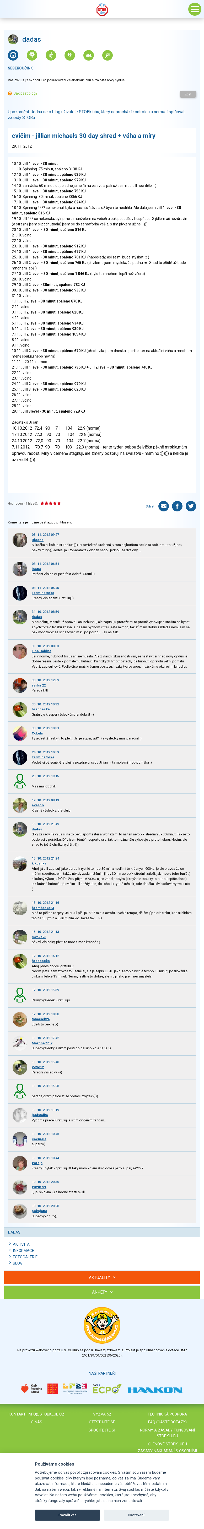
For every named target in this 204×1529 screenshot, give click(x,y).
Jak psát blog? (25, 93)
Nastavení (136, 1515)
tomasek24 (41, 1019)
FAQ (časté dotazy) (167, 1422)
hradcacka (41, 709)
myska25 (39, 937)
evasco (38, 805)
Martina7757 (42, 1043)
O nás (36, 1422)
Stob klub (102, 9)
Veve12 (38, 1067)
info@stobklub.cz (46, 1414)
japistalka (40, 1115)
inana (36, 569)
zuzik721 (39, 1187)
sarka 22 (39, 685)
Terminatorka (43, 593)
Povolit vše (67, 1515)
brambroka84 (43, 908)
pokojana (39, 1211)
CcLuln (37, 733)
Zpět (187, 94)
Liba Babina (41, 651)
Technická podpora (167, 1414)
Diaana (38, 540)
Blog (18, 1263)
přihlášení (63, 522)
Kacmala (39, 1139)
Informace (23, 1250)
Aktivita (21, 1244)
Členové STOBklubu (167, 1444)
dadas (37, 617)
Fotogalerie (25, 1257)
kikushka (39, 863)
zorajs (37, 1163)
